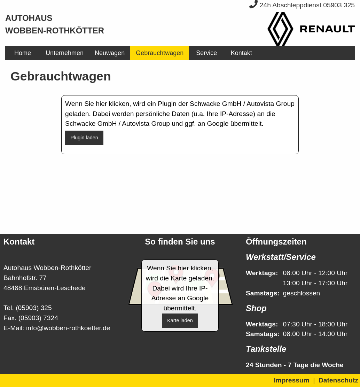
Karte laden (180, 320)
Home (22, 52)
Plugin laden (84, 137)
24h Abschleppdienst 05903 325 (302, 5)
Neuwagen (110, 52)
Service (206, 52)
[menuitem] (22, 53)
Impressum (291, 380)
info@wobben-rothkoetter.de (68, 328)
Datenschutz (338, 380)
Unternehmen (65, 52)
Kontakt (241, 52)
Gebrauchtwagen (159, 52)
